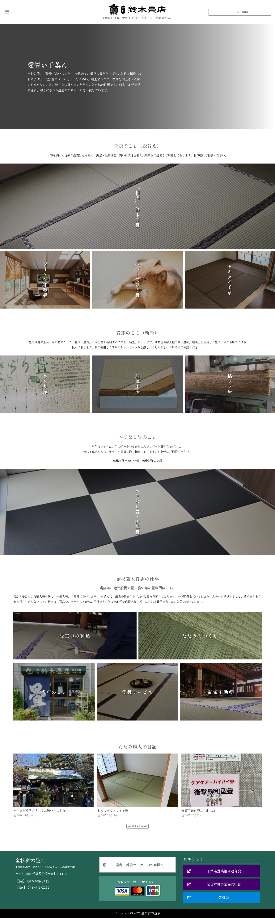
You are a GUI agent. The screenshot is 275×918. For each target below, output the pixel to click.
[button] (240, 12)
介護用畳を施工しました (198, 810)
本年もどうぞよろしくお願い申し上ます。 (42, 810)
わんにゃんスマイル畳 (112, 810)
